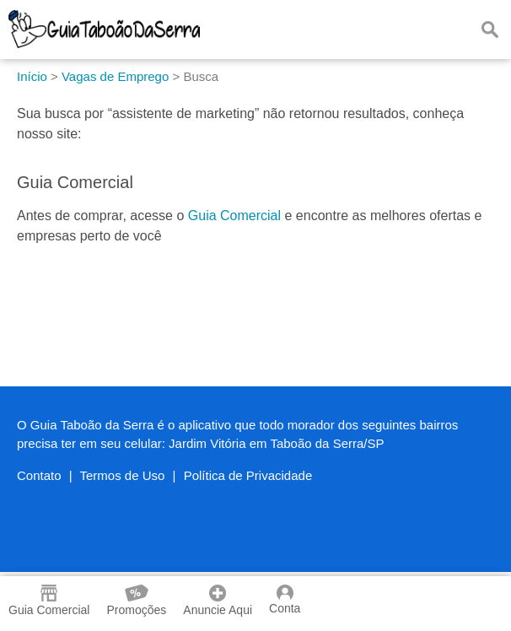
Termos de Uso (122, 475)
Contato (39, 475)
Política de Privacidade (248, 475)
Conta (284, 600)
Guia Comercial (234, 215)
